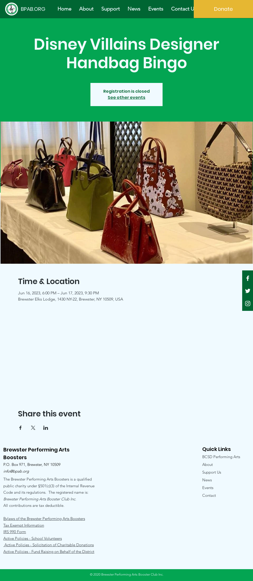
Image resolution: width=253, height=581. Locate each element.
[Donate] (223, 9)
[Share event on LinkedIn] (45, 428)
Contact (209, 495)
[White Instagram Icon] (247, 303)
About (207, 464)
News (207, 479)
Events (207, 487)
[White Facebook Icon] (247, 278)
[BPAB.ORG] (33, 9)
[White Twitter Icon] (247, 290)
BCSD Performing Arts (221, 456)
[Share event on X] (33, 428)
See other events (126, 97)
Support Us (211, 472)
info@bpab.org (16, 471)
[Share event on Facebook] (20, 428)
